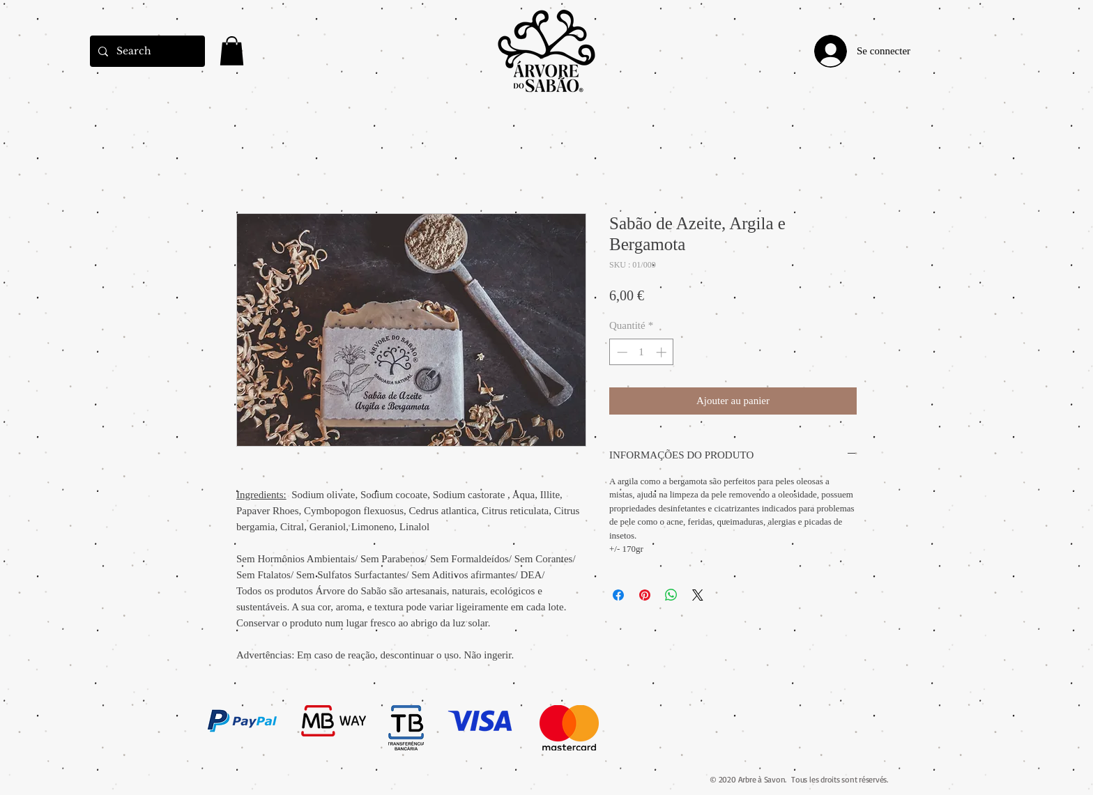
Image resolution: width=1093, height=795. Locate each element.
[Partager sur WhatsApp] (671, 595)
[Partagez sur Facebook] (618, 595)
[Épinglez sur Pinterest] (644, 595)
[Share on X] (697, 595)
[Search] (146, 51)
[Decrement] (620, 352)
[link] (232, 50)
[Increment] (662, 352)
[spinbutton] (641, 352)
